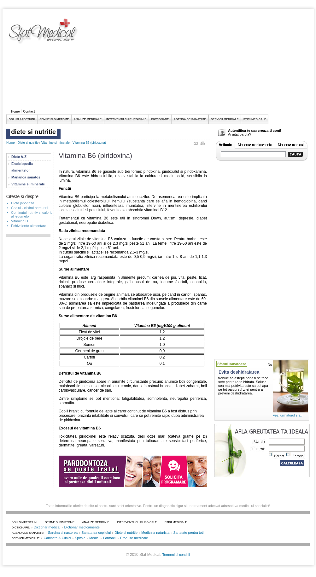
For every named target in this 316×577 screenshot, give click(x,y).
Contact (29, 111)
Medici (94, 538)
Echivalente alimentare (28, 226)
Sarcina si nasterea (63, 532)
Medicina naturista (155, 532)
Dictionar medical (47, 527)
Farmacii (109, 538)
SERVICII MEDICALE (225, 119)
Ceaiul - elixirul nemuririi (29, 208)
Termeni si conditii (176, 555)
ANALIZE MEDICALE (88, 119)
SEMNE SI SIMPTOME (54, 119)
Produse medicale (134, 538)
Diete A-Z (18, 157)
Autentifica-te (239, 130)
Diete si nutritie (28, 142)
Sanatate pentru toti (188, 532)
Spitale (80, 538)
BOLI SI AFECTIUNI (22, 119)
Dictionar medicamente (82, 527)
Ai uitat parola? (239, 134)
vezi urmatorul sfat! (287, 415)
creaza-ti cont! (269, 130)
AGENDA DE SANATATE (189, 119)
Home (15, 111)
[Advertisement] (176, 63)
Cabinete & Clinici (57, 538)
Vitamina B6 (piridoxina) (89, 142)
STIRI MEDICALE (254, 119)
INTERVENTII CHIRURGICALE (126, 119)
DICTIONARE (160, 119)
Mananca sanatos (25, 177)
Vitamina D (19, 221)
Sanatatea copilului (96, 532)
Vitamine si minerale (55, 142)
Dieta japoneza (22, 203)
